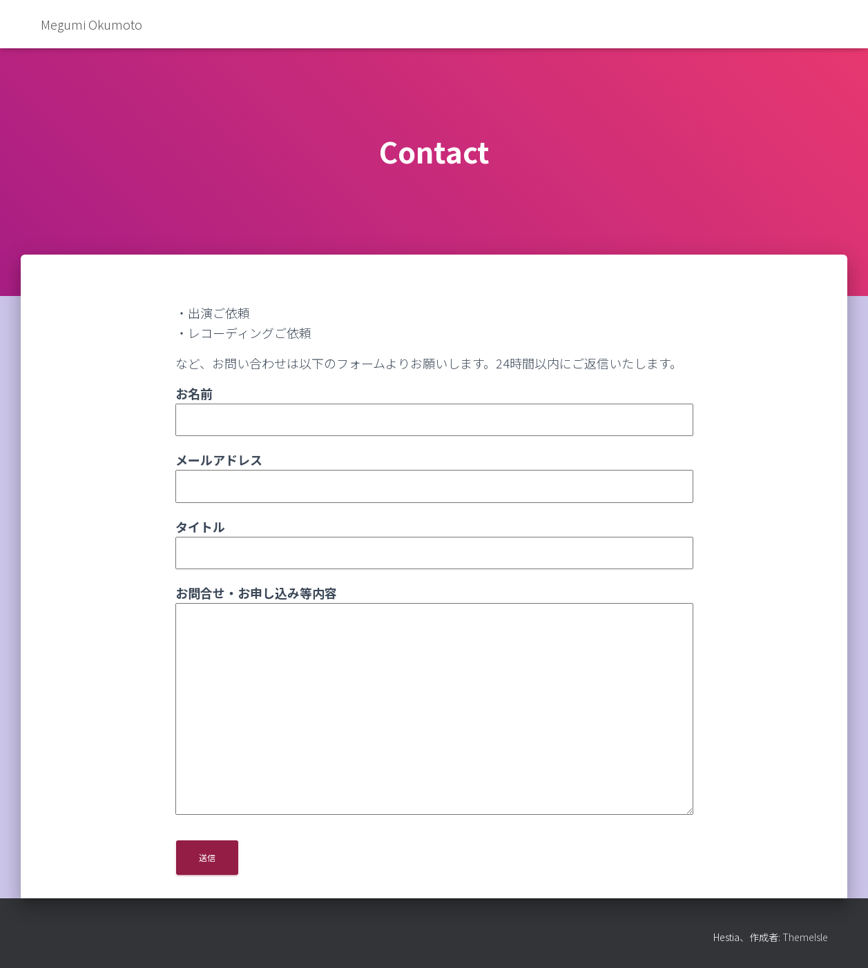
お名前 (434, 406)
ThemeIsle (805, 937)
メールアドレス (434, 473)
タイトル (434, 539)
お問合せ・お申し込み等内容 (434, 701)
